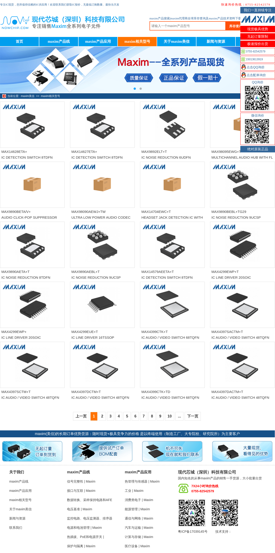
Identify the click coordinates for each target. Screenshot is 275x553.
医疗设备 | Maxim (137, 546)
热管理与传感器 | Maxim (142, 481)
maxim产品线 (59, 41)
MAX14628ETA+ (14, 152)
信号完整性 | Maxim (81, 481)
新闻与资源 (216, 41)
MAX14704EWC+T (156, 212)
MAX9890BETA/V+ (16, 212)
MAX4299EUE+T (84, 332)
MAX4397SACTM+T (227, 332)
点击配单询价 (256, 75)
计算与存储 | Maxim (139, 537)
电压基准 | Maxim (79, 509)
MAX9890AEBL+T (85, 272)
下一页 (192, 416)
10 (170, 416)
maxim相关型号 (137, 41)
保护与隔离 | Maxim (81, 546)
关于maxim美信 (176, 41)
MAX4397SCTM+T (16, 392)
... (179, 416)
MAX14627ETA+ (84, 152)
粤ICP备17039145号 (193, 531)
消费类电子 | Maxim (139, 500)
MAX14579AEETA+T (157, 272)
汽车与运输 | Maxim (139, 527)
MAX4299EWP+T (225, 272)
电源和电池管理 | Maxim (84, 527)
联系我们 (15, 527)
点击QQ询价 (256, 67)
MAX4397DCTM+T (86, 392)
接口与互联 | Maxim (81, 491)
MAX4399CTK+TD (155, 392)
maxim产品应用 (98, 41)
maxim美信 (27, 96)
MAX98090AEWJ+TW (88, 212)
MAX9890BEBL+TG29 (228, 212)
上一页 (81, 416)
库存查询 (235, 26)
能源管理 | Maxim (137, 509)
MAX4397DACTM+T (227, 392)
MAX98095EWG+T (226, 152)
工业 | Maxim (134, 491)
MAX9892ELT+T (154, 152)
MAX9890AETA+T (15, 272)
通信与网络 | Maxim (139, 518)
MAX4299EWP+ (14, 332)
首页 (19, 41)
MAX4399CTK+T (154, 332)
